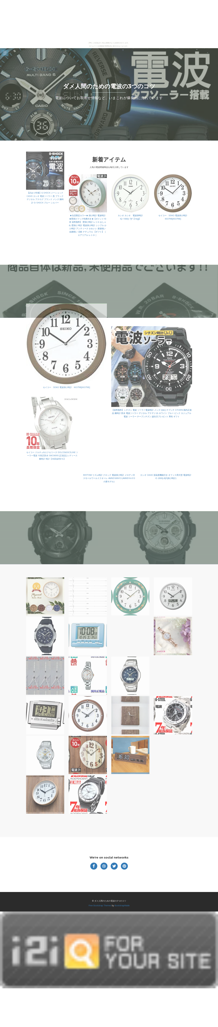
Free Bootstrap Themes (100, 905)
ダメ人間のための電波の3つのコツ (109, 86)
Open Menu (4, 53)
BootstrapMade (122, 905)
